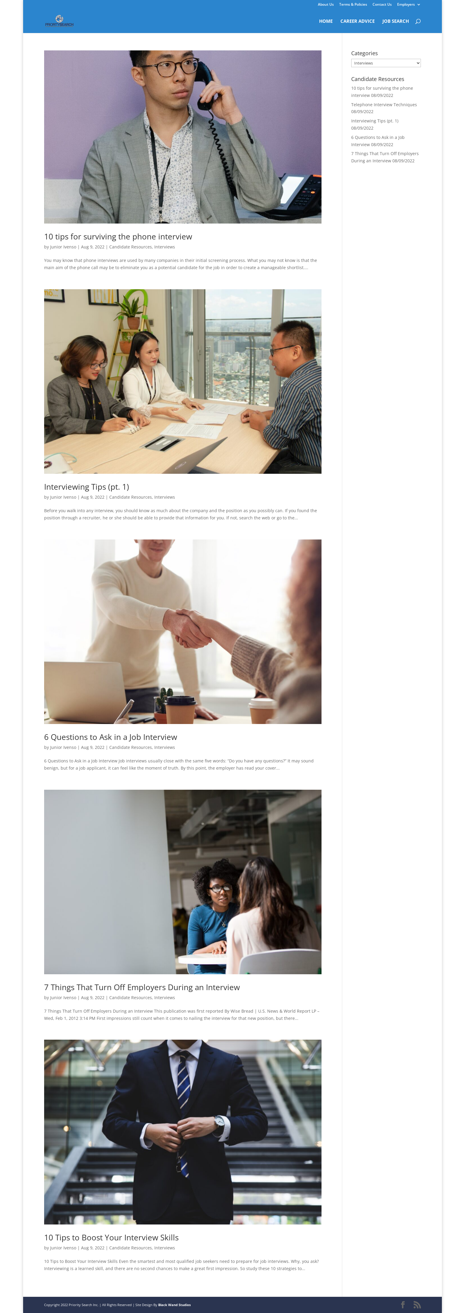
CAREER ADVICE (357, 21)
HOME (326, 21)
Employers (406, 5)
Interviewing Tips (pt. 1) (86, 486)
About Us (326, 5)
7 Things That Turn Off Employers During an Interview (142, 987)
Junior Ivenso (63, 247)
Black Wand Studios (174, 1304)
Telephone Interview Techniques (384, 104)
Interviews (164, 247)
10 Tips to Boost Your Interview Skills (111, 1237)
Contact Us (382, 5)
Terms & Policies (353, 5)
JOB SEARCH (395, 21)
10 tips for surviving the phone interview (118, 236)
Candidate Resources (130, 247)
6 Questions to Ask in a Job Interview (110, 737)
